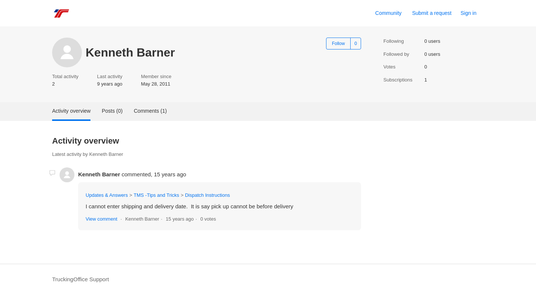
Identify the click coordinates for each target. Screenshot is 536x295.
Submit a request (432, 13)
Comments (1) (150, 111)
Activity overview (71, 111)
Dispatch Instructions (207, 195)
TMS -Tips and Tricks (156, 195)
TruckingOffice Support (80, 279)
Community (388, 13)
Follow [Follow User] (338, 43)
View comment (101, 219)
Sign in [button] (468, 13)
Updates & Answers (107, 195)
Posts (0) (112, 111)
